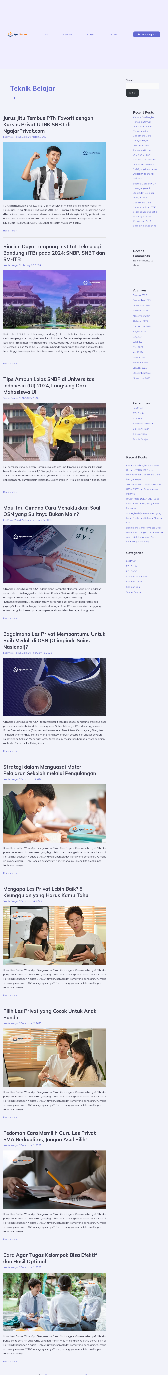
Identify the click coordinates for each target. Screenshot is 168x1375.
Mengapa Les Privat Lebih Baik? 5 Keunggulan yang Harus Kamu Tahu (45, 892)
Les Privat (9, 136)
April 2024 (138, 362)
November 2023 (142, 387)
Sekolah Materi (141, 438)
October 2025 (141, 320)
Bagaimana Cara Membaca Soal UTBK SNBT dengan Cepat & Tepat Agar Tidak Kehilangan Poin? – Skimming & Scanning (145, 221)
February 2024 (141, 372)
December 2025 (142, 310)
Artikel (113, 34)
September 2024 (143, 335)
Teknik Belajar (24, 136)
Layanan (67, 34)
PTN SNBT (139, 428)
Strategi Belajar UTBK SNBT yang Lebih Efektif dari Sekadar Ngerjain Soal (145, 528)
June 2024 (139, 351)
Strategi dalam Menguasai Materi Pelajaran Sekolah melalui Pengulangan (49, 770)
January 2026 (140, 304)
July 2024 (138, 346)
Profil (45, 34)
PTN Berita (139, 423)
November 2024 (142, 325)
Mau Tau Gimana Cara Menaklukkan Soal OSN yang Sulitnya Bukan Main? (51, 511)
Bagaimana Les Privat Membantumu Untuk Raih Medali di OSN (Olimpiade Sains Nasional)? (54, 640)
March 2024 (140, 367)
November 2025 (142, 315)
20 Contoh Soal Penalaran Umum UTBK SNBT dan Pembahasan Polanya (143, 155)
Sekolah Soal (140, 443)
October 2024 (141, 330)
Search (130, 80)
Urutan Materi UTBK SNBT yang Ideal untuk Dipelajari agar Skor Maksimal (144, 513)
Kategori (91, 34)
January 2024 (140, 377)
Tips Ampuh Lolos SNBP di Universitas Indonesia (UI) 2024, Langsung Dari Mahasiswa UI (48, 385)
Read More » (10, 230)
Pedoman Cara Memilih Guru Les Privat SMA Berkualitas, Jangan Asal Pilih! (49, 1136)
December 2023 (142, 382)
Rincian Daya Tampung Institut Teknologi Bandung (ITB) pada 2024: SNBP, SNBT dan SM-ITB (54, 252)
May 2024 (138, 356)
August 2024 (140, 341)
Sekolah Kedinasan (144, 433)
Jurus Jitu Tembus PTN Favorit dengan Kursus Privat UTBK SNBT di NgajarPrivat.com (48, 124)
